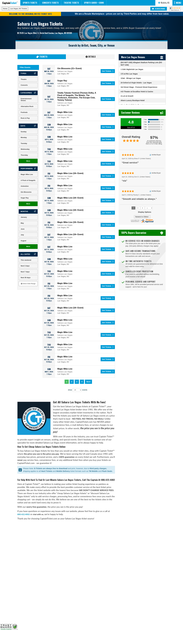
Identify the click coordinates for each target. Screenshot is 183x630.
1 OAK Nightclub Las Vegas (132, 69)
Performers (27, 169)
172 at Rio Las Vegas (129, 74)
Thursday (24, 155)
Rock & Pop (25, 118)
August (23, 241)
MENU (177, 2)
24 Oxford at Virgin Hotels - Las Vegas (136, 83)
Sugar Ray (25, 198)
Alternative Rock (27, 106)
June (22, 229)
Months (24, 211)
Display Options (144, 212)
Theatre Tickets (71, 2)
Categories (26, 93)
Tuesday (24, 143)
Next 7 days (25, 272)
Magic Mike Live (27, 174)
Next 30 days (25, 277)
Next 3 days (25, 266)
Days (23, 126)
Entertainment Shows (26, 100)
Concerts (24, 85)
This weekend (26, 260)
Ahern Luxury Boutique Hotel (133, 100)
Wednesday (25, 149)
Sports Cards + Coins (94, 2)
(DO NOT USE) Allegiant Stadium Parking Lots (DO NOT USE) (141, 63)
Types (23, 73)
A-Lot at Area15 (127, 96)
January (24, 217)
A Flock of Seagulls (28, 180)
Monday (24, 137)
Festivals (24, 112)
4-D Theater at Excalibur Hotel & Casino (137, 92)
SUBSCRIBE (158, 9)
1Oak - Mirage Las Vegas (131, 78)
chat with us (38, 514)
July (22, 235)
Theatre (23, 79)
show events (77, 390)
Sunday (23, 132)
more (28, 161)
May (22, 223)
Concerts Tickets (50, 2)
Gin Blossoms (26, 192)
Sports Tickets (30, 2)
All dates (25, 254)
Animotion (25, 186)
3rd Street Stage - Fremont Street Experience (139, 87)
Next (88, 382)
